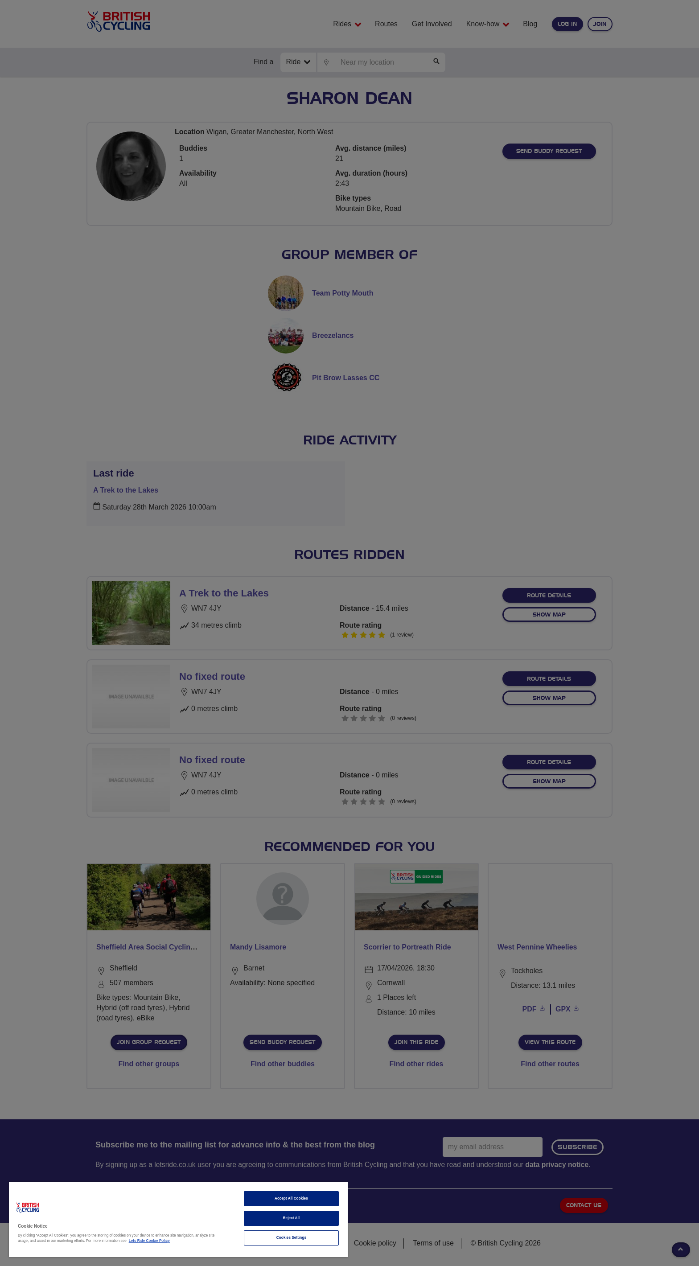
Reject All (291, 1218)
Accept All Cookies (291, 1198)
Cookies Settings (291, 1238)
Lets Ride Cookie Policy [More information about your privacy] (149, 1241)
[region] (178, 1219)
